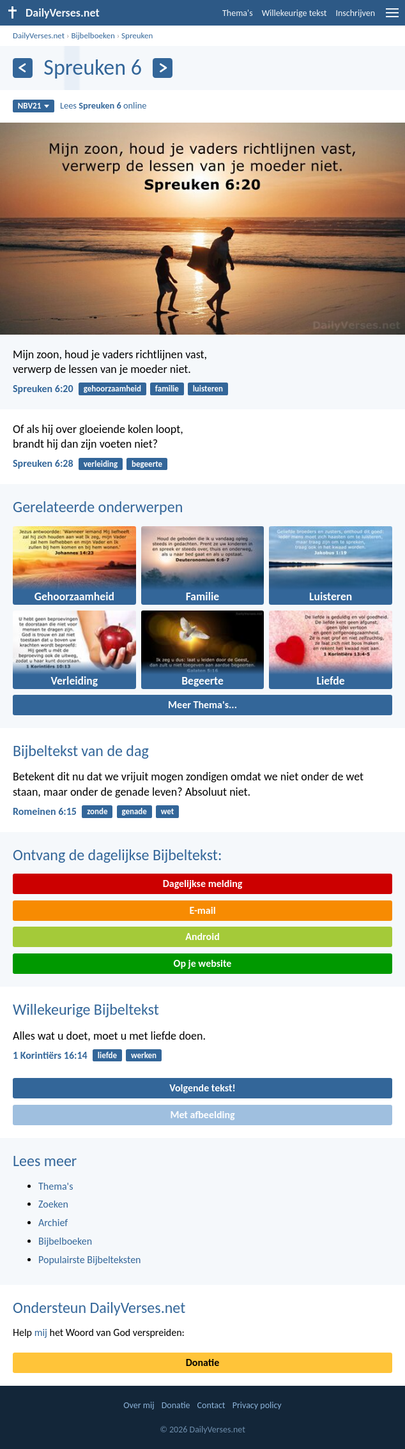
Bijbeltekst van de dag (81, 750)
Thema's (237, 13)
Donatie (202, 1362)
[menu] (392, 17)
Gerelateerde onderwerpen (98, 506)
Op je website (203, 963)
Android (202, 936)
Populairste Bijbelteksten (89, 1260)
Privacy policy (257, 1405)
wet (167, 811)
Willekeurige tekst (294, 13)
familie (167, 388)
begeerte (147, 464)
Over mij (138, 1405)
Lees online (103, 105)
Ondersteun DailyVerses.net (99, 1307)
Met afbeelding (202, 1115)
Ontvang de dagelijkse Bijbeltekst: (117, 855)
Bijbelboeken (92, 35)
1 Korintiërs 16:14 (50, 1055)
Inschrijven (355, 13)
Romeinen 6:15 (45, 811)
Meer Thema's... (202, 705)
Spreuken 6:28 (43, 463)
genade (133, 811)
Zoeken (53, 1204)
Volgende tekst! (202, 1088)
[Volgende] (162, 68)
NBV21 (34, 105)
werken (144, 1055)
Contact (211, 1405)
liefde (107, 1055)
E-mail (202, 910)
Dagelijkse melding (203, 883)
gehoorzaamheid (112, 388)
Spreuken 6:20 (43, 389)
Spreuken (137, 35)
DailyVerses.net (39, 35)
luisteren (208, 388)
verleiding (101, 464)
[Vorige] (23, 68)
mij (40, 1332)
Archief (53, 1223)
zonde (97, 811)
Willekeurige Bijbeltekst (86, 1009)
